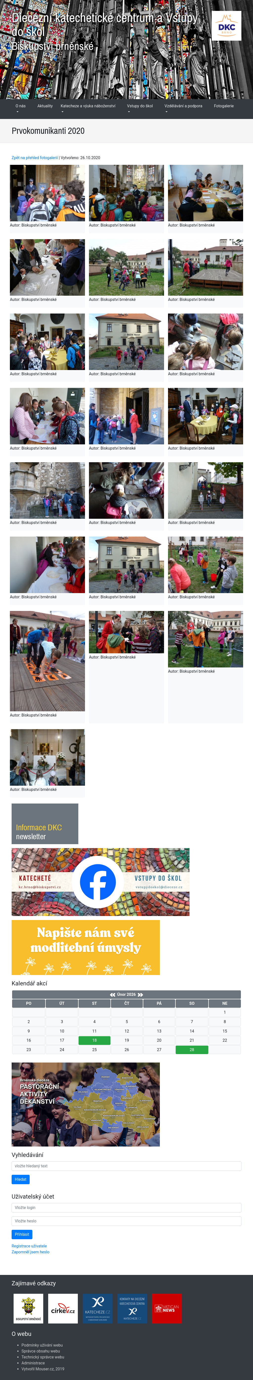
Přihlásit (22, 1234)
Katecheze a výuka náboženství (88, 106)
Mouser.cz (45, 1369)
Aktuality (45, 106)
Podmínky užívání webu (42, 1345)
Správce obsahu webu (40, 1351)
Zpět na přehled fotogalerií (35, 157)
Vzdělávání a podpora (183, 106)
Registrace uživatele (29, 1246)
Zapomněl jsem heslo (30, 1252)
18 (94, 1040)
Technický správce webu (42, 1357)
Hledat (20, 1179)
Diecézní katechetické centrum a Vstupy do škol (126, 29)
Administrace (33, 1363)
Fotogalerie (224, 106)
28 (192, 1049)
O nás (21, 106)
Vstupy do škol (140, 106)
